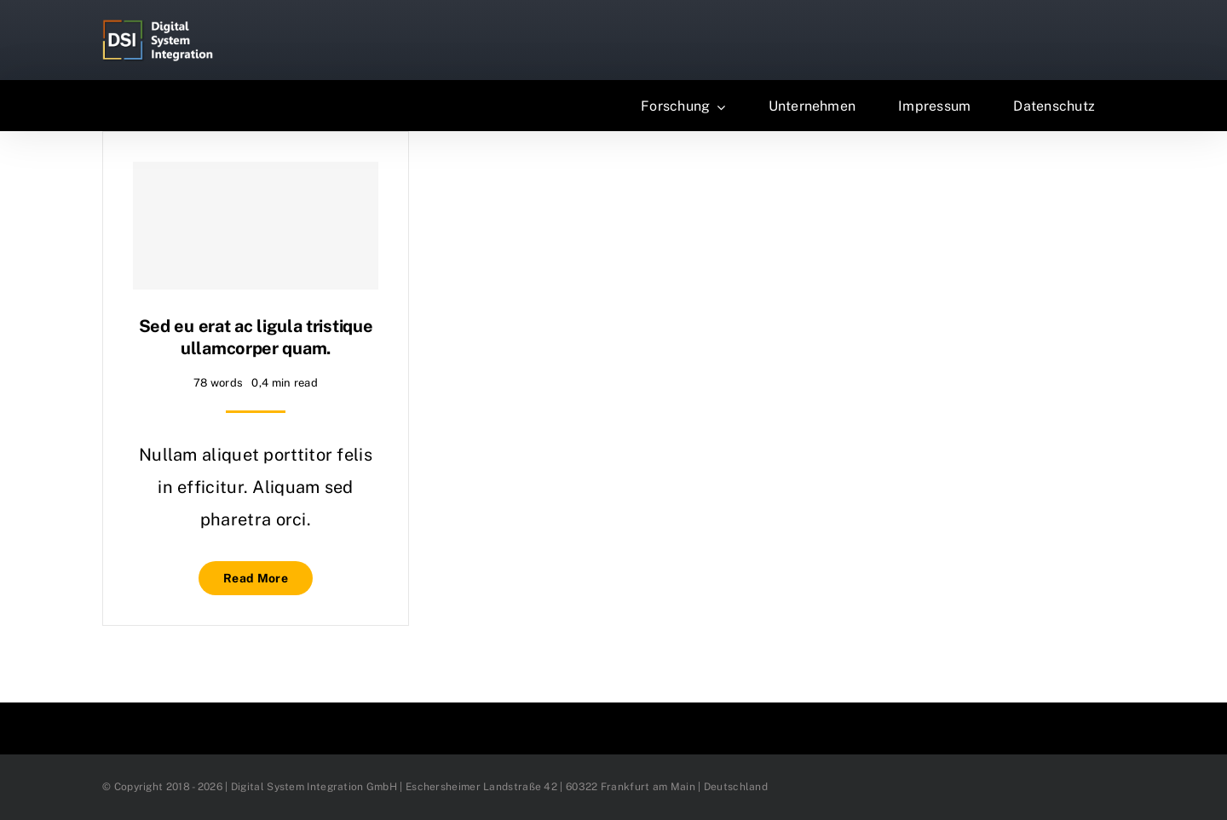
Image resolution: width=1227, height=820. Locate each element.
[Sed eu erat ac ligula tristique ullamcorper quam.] (255, 226)
